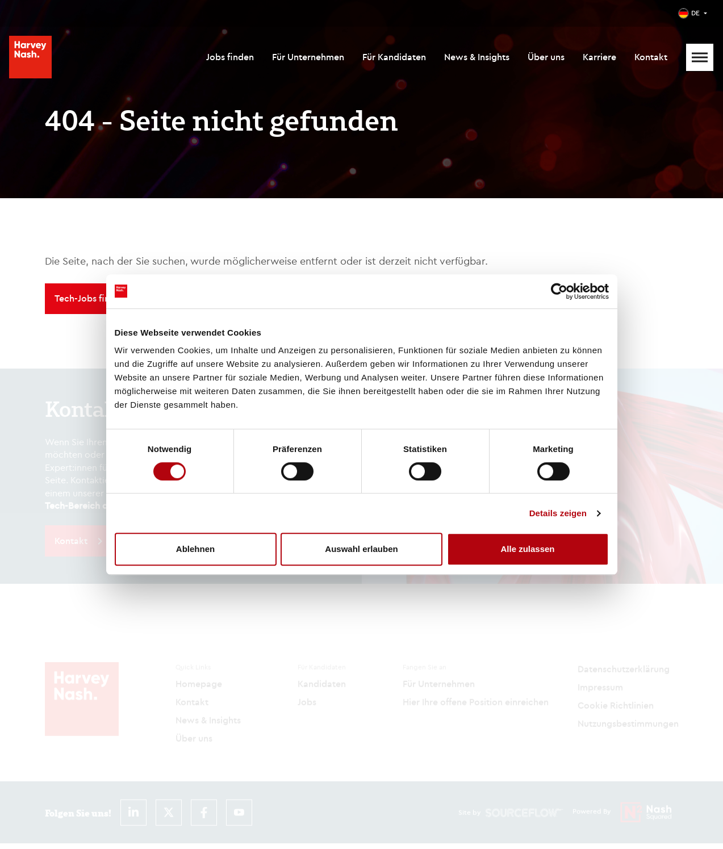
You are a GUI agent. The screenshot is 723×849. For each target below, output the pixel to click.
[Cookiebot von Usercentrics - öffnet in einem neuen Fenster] (559, 291)
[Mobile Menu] (700, 57)
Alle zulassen (527, 549)
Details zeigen (558, 513)
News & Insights (476, 56)
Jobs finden (230, 56)
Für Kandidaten (394, 56)
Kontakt (650, 56)
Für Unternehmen (308, 56)
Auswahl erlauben (361, 549)
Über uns (546, 56)
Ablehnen (195, 549)
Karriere (599, 56)
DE (695, 13)
